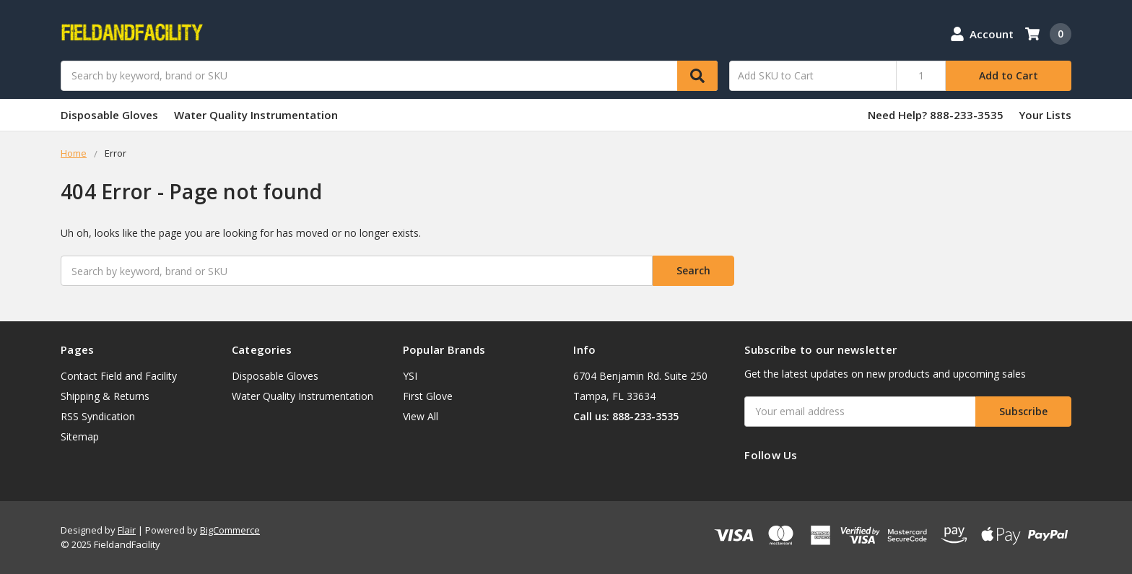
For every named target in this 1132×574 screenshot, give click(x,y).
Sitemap (80, 436)
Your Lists (1045, 115)
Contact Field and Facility (119, 376)
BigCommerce (230, 529)
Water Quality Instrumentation (256, 115)
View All (420, 416)
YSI (410, 376)
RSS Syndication (98, 416)
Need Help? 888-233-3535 (935, 115)
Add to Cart (1008, 75)
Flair (127, 529)
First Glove (428, 396)
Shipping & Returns (105, 396)
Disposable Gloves (109, 115)
